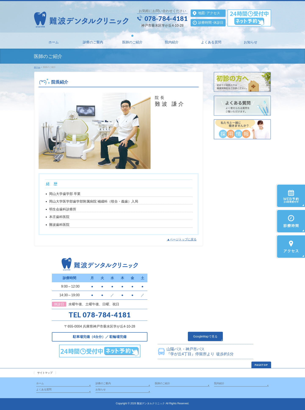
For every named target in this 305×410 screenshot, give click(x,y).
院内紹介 (219, 383)
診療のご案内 (103, 383)
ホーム (40, 383)
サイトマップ (45, 373)
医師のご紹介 (162, 383)
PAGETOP (261, 364)
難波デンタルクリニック (151, 403)
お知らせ (101, 389)
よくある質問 (43, 389)
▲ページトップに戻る (182, 239)
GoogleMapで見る (205, 336)
